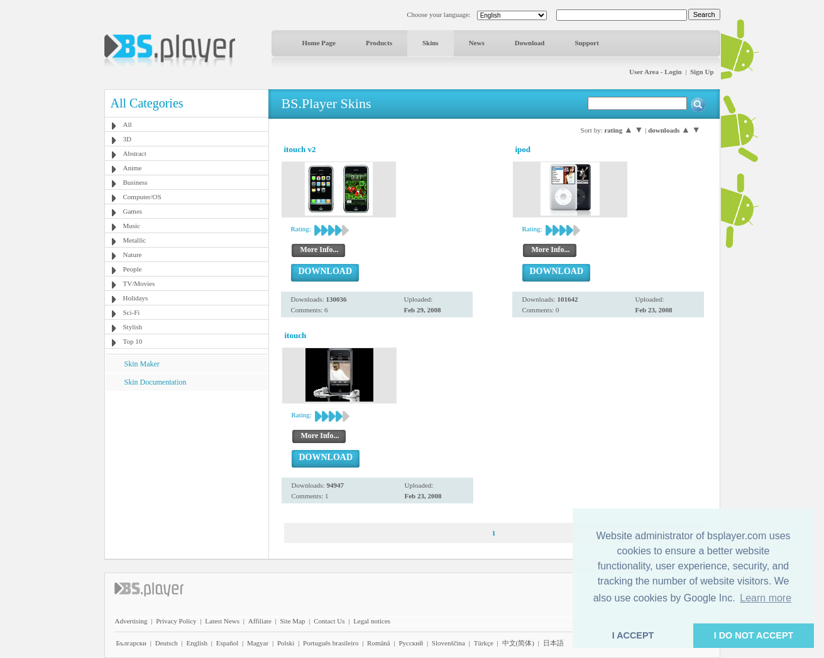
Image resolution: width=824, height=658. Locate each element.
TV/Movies (139, 283)
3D (127, 139)
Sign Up (702, 71)
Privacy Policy (176, 621)
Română (378, 643)
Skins (430, 43)
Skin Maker (142, 363)
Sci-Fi (131, 312)
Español (227, 643)
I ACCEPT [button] (633, 635)
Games (133, 211)
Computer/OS (142, 196)
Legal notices (371, 621)
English (196, 643)
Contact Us (329, 621)
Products (379, 43)
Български (131, 643)
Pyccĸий (410, 643)
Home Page (319, 43)
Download (530, 43)
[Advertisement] (186, 469)
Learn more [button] (765, 598)
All (127, 124)
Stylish (133, 327)
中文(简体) (518, 643)
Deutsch (166, 643)
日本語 (553, 643)
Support (586, 43)
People (132, 269)
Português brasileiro (330, 643)
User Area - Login (655, 71)
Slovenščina (448, 643)
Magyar (257, 643)
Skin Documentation (155, 382)
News (477, 43)
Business (135, 182)
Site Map (292, 621)
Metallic (134, 240)
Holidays (135, 298)
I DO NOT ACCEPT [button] (754, 635)
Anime (132, 168)
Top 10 (133, 341)
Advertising (131, 621)
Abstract (134, 153)
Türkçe (483, 643)
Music (132, 225)
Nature (132, 254)
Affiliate (260, 621)
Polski (286, 643)
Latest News (222, 621)
